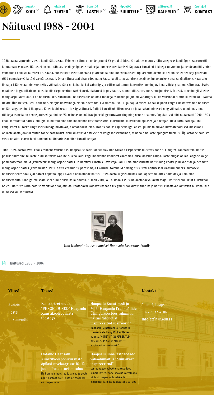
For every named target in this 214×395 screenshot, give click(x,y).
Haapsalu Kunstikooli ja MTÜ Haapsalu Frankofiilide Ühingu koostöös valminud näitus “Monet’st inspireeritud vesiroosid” (113, 313)
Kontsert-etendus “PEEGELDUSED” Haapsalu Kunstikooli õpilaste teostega (63, 310)
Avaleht (14, 305)
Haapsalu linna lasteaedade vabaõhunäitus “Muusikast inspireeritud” (112, 359)
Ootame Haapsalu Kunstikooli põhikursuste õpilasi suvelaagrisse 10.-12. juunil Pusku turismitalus (63, 361)
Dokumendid (18, 319)
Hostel (13, 312)
